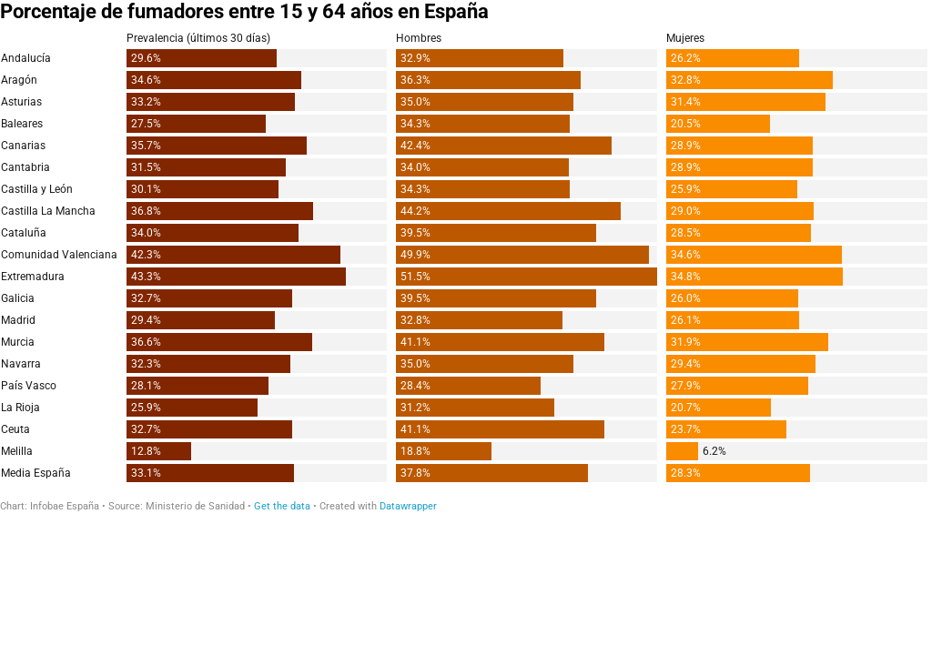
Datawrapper (408, 506)
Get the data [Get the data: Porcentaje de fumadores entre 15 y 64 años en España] (282, 506)
